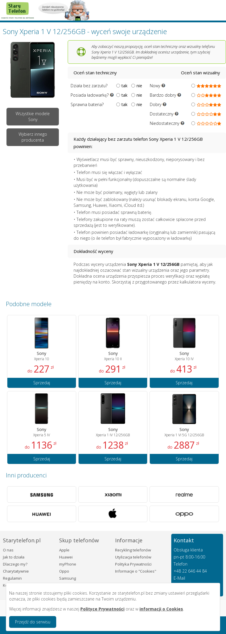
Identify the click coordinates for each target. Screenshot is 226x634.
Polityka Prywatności (133, 564)
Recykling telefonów (133, 550)
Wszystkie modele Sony (33, 116)
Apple (64, 550)
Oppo (64, 571)
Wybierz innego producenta (33, 137)
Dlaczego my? (15, 564)
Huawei (66, 557)
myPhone (67, 564)
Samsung (67, 578)
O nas (8, 550)
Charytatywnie (16, 571)
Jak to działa (13, 557)
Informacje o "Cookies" (135, 571)
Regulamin (12, 578)
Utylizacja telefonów (133, 557)
